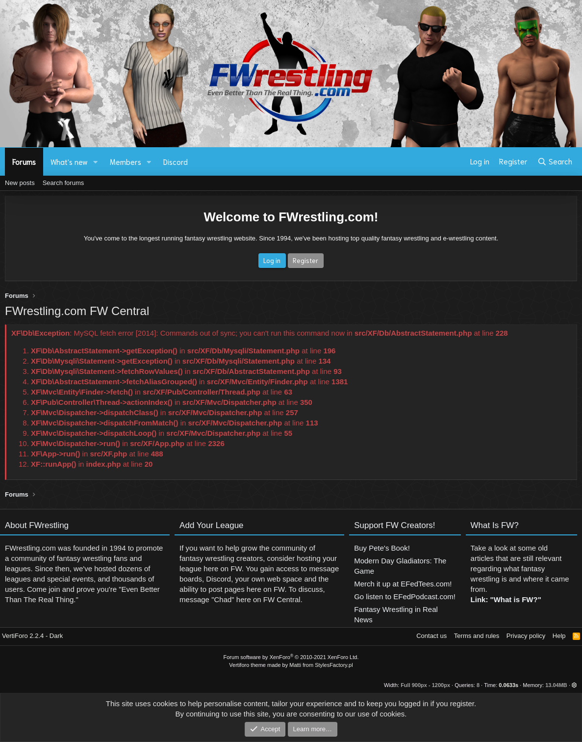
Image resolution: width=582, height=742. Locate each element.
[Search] (554, 161)
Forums (24, 161)
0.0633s (508, 685)
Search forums (63, 182)
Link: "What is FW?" (506, 638)
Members (125, 161)
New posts (20, 182)
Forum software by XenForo (291, 657)
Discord (175, 161)
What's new (69, 161)
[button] (95, 162)
